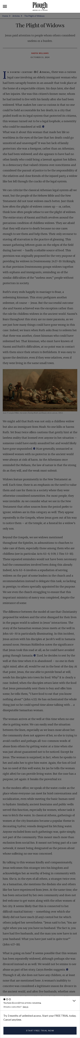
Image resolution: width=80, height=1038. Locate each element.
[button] (5, 6)
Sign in (25, 1007)
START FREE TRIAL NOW (40, 1030)
